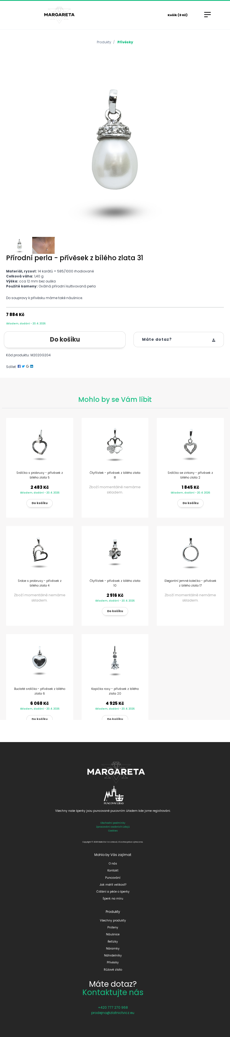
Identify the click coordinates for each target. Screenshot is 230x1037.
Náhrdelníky (113, 955)
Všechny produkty (113, 920)
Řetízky (113, 942)
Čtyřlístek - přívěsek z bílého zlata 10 (115, 583)
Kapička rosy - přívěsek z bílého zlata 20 (115, 691)
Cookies (113, 830)
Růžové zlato (113, 970)
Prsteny (112, 927)
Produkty (104, 42)
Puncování (112, 878)
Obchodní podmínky (112, 823)
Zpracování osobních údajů (113, 826)
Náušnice (113, 934)
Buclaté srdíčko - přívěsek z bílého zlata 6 (39, 691)
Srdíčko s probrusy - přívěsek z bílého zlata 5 (39, 475)
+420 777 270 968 (113, 1007)
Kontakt (112, 870)
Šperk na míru (113, 898)
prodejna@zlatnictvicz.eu (112, 1012)
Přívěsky (125, 42)
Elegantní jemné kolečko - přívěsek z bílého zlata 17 (190, 583)
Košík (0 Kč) (178, 15)
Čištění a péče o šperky (113, 892)
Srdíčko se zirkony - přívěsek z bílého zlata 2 (190, 475)
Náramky (113, 948)
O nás (113, 863)
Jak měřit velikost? (113, 885)
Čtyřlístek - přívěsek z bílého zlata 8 (115, 475)
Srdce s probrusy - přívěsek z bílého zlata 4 (40, 583)
